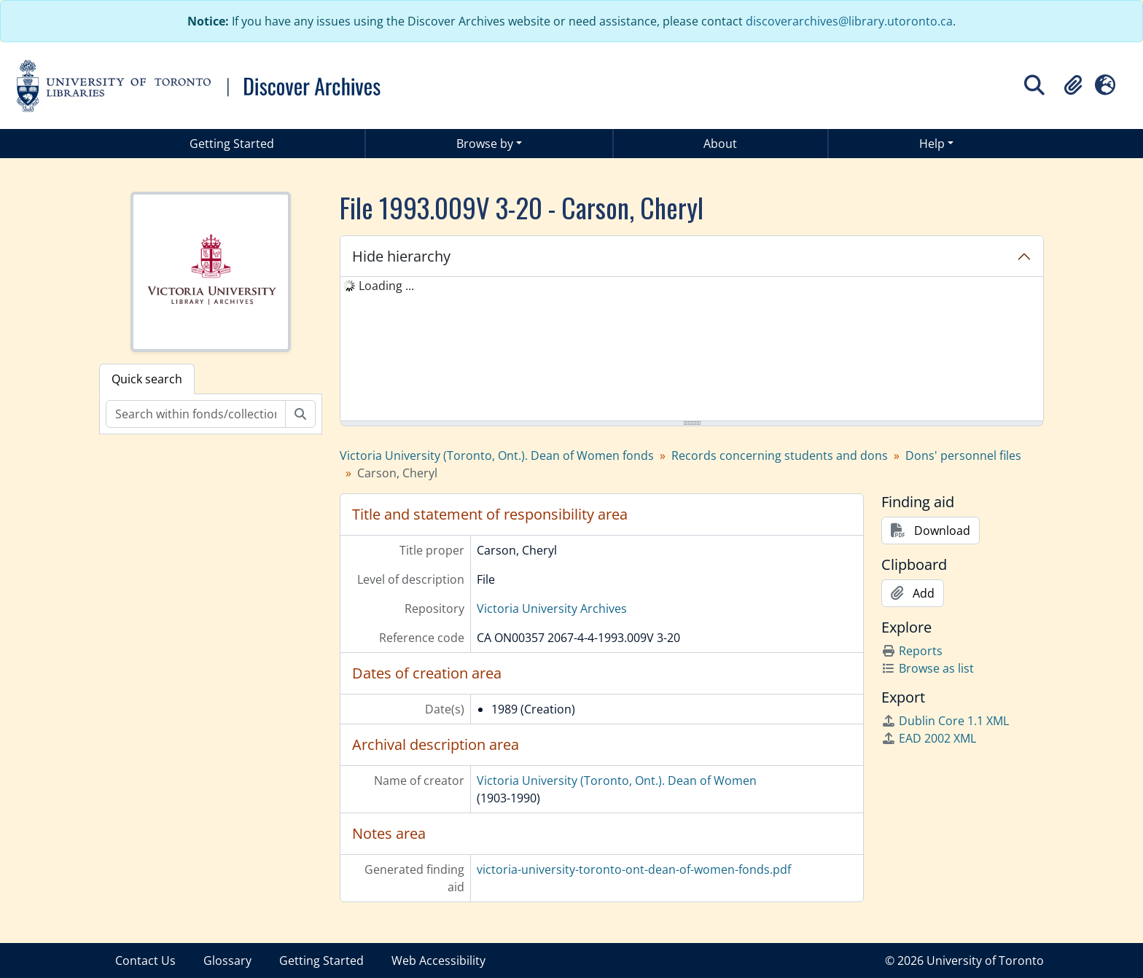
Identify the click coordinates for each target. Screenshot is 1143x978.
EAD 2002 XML (928, 738)
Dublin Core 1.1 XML (945, 721)
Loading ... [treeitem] (386, 286)
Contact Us (145, 960)
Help (932, 144)
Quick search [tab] (147, 379)
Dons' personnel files (963, 455)
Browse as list (927, 668)
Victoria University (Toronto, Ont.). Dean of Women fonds (497, 455)
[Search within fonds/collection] (196, 414)
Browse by (484, 144)
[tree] (691, 350)
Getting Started (232, 144)
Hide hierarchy (401, 256)
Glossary (227, 960)
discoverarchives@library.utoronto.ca (849, 21)
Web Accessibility (438, 960)
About (720, 144)
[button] (1073, 85)
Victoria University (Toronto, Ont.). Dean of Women (617, 780)
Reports (912, 651)
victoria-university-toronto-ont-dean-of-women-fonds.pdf (634, 869)
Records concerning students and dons (779, 455)
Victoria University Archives (552, 609)
